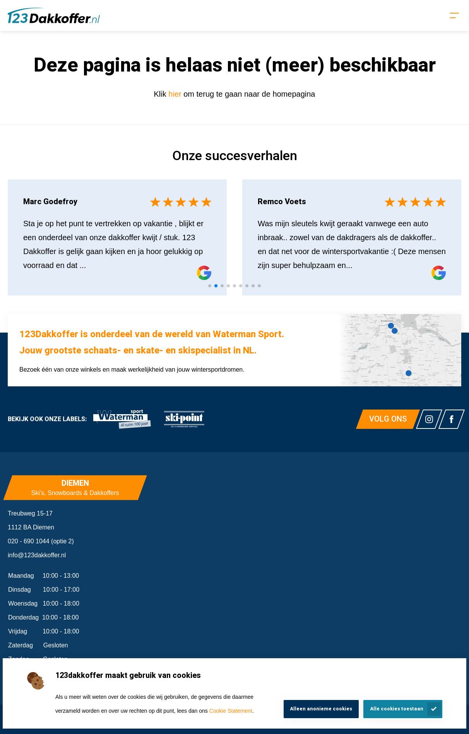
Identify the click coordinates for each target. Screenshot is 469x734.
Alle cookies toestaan (396, 708)
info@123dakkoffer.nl (37, 555)
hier (175, 94)
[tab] (209, 285)
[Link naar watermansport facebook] (451, 419)
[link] (122, 419)
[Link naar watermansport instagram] (429, 419)
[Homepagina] (54, 15)
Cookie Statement (230, 711)
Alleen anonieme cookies (321, 708)
